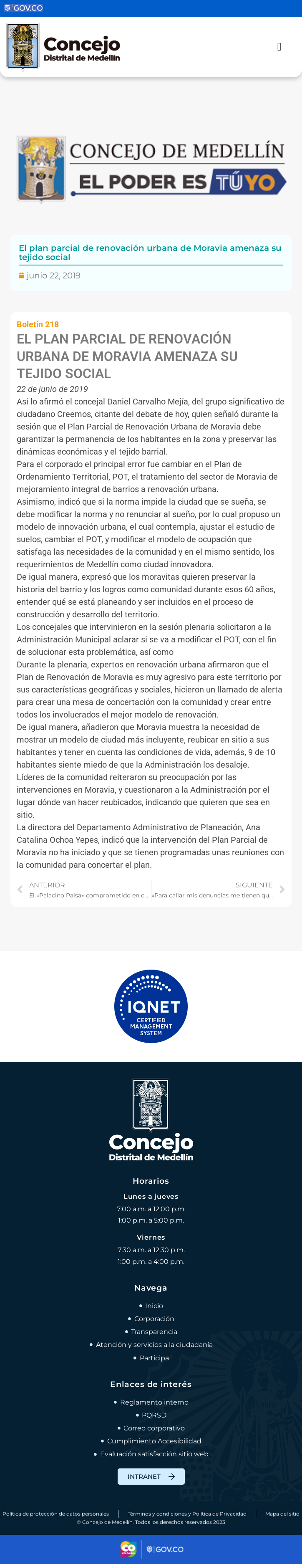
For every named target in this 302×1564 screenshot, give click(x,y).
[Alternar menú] (279, 47)
